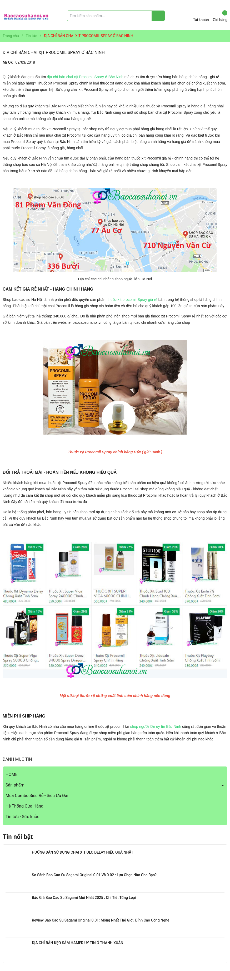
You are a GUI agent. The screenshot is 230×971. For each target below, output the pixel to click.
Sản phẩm (15, 785)
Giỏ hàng (220, 16)
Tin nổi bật (18, 836)
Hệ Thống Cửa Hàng (24, 806)
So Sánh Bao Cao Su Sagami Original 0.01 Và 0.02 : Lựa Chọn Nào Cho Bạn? (94, 875)
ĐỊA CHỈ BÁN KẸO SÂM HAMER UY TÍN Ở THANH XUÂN (77, 943)
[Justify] (158, 16)
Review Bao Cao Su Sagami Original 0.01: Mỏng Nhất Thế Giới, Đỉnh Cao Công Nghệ (100, 920)
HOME (11, 774)
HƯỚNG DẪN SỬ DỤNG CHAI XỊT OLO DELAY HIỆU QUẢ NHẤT (82, 852)
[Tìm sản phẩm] (116, 16)
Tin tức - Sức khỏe (22, 816)
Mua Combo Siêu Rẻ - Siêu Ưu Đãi (37, 795)
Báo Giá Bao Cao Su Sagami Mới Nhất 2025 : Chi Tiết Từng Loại (84, 897)
